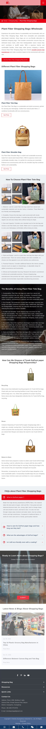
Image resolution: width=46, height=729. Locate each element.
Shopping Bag (13, 21)
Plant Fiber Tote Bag (10, 103)
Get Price (6, 115)
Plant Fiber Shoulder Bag (11, 152)
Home (5, 21)
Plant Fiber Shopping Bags (28, 21)
